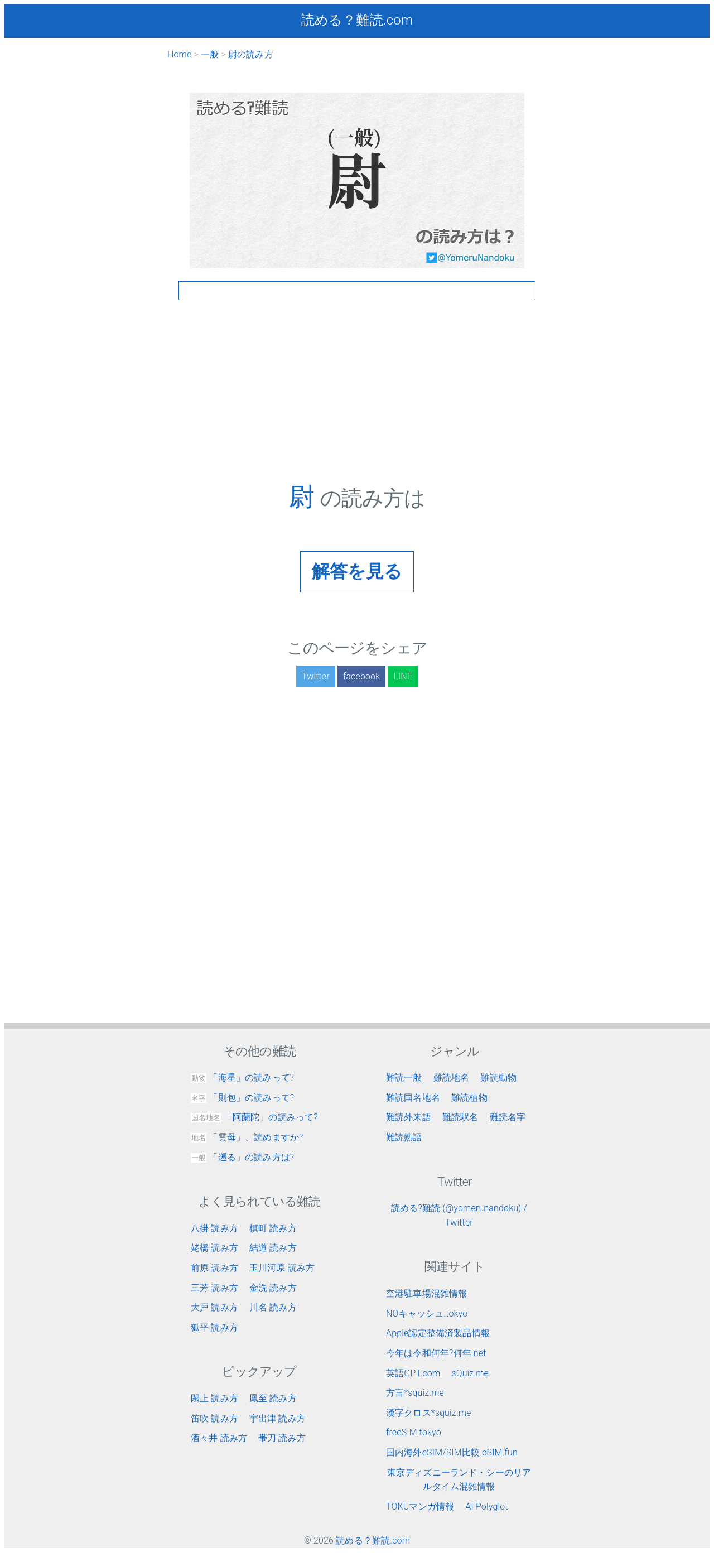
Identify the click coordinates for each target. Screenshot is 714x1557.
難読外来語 (408, 1117)
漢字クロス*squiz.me (428, 1412)
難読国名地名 (413, 1097)
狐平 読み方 (214, 1327)
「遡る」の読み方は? (242, 1157)
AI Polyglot (486, 1506)
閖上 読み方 (214, 1398)
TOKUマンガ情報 (420, 1506)
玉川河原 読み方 (282, 1267)
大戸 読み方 (214, 1307)
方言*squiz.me (415, 1392)
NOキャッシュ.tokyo (426, 1313)
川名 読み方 (273, 1307)
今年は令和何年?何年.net (436, 1353)
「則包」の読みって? (242, 1097)
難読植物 (469, 1097)
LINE (402, 676)
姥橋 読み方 (214, 1247)
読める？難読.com (357, 20)
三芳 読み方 (214, 1288)
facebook (361, 676)
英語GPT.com (413, 1373)
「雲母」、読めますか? (247, 1137)
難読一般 (404, 1077)
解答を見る (357, 571)
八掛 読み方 (214, 1228)
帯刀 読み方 (282, 1438)
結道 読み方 (273, 1247)
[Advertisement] (357, 403)
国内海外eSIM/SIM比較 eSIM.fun (452, 1452)
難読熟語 (404, 1137)
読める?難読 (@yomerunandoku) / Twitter (459, 1215)
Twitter (316, 676)
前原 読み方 (214, 1267)
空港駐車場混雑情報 (426, 1293)
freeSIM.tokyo (413, 1432)
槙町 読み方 (273, 1228)
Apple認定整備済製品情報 (438, 1333)
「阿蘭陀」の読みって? (254, 1117)
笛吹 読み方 (214, 1418)
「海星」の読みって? (242, 1077)
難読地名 (451, 1077)
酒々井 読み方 (219, 1438)
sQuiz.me (470, 1373)
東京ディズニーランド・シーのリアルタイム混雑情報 (459, 1479)
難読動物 (498, 1077)
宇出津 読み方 (277, 1418)
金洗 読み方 (273, 1288)
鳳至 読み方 (273, 1398)
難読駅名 (460, 1117)
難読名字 (508, 1117)
